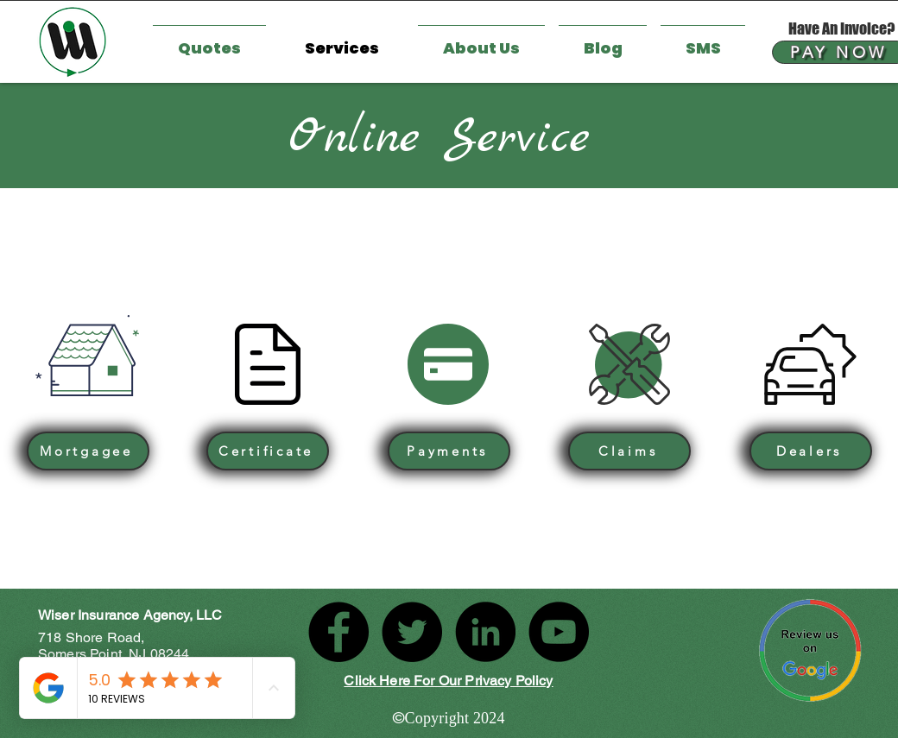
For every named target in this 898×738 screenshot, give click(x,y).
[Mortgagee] (88, 451)
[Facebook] (338, 632)
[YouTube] (558, 632)
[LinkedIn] (485, 632)
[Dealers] (810, 451)
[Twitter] (412, 632)
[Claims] (629, 451)
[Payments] (449, 451)
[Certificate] (267, 451)
